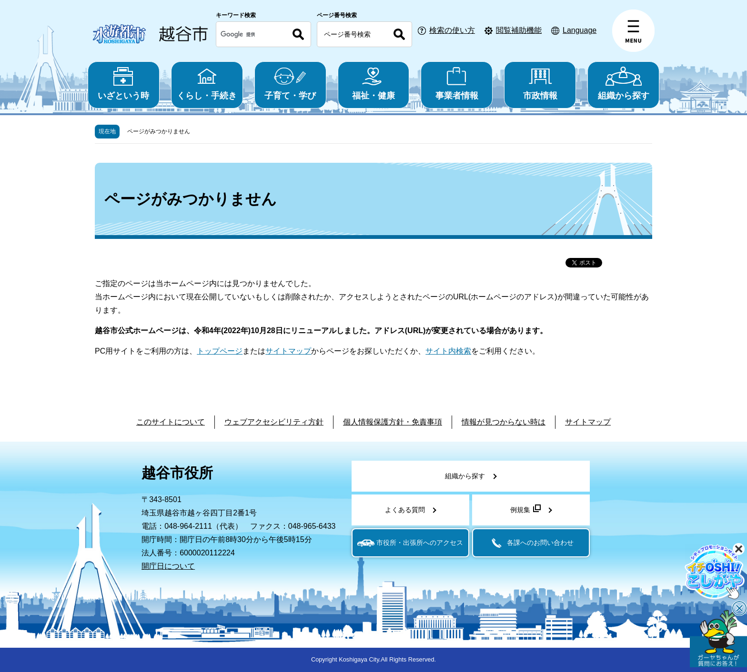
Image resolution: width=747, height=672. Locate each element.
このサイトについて (170, 422)
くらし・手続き (207, 83)
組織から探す (623, 83)
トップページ (219, 351)
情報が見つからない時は (503, 422)
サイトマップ (288, 351)
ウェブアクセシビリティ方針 (273, 422)
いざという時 (123, 83)
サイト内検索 (448, 351)
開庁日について (168, 566)
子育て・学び (290, 83)
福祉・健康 (373, 83)
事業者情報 (456, 83)
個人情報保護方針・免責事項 (392, 422)
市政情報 (540, 83)
